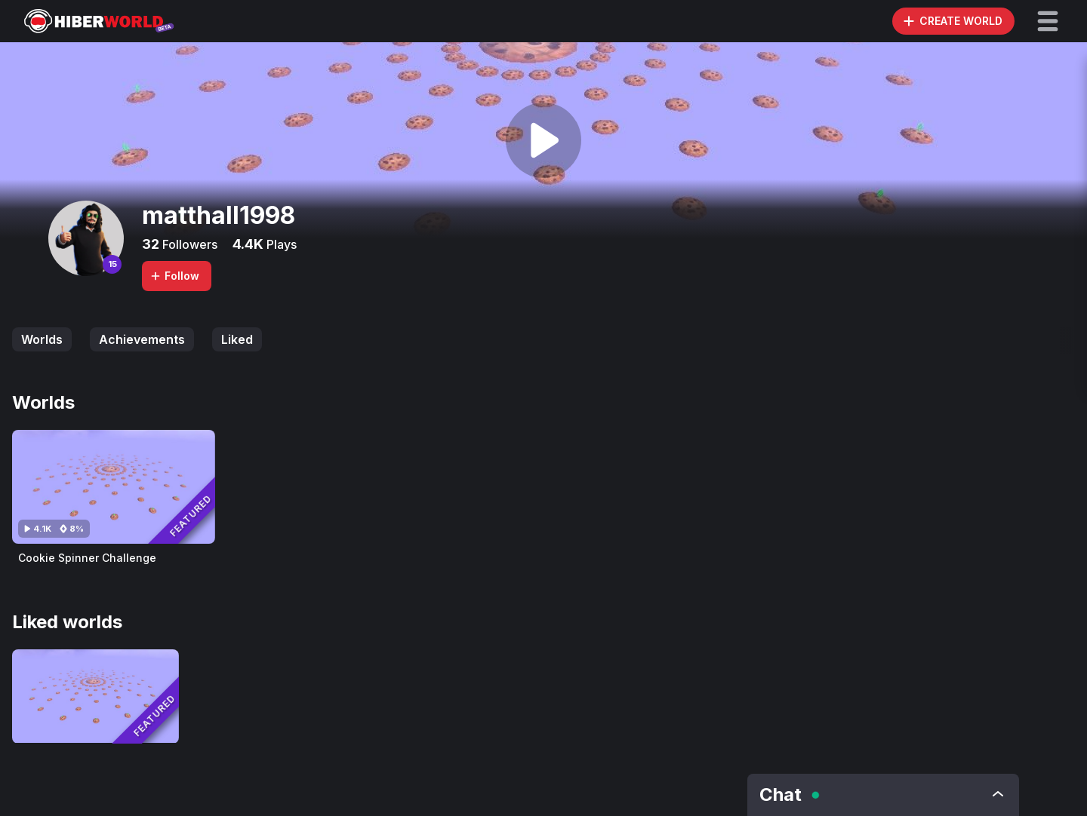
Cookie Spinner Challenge (87, 557)
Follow (174, 275)
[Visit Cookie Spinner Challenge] (113, 487)
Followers (188, 244)
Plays (280, 244)
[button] (1048, 21)
